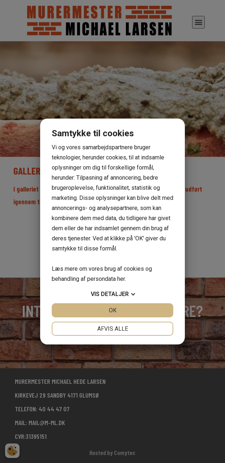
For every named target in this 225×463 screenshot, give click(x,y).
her (121, 278)
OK (112, 310)
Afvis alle (112, 328)
